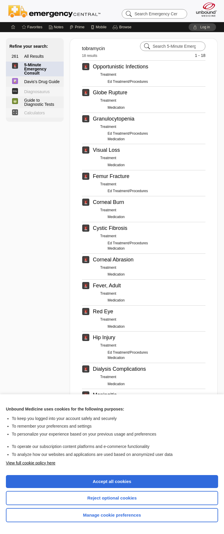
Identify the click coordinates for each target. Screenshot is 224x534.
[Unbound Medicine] (205, 9)
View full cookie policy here (30, 463)
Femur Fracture (111, 176)
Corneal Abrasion (113, 260)
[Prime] (77, 27)
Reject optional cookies (112, 497)
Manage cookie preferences (112, 514)
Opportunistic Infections (120, 67)
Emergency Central (54, 11)
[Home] (13, 27)
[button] (123, 27)
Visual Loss (106, 150)
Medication (116, 108)
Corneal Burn (108, 202)
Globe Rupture (110, 92)
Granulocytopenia (113, 119)
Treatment (108, 74)
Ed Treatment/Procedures (128, 82)
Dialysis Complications (119, 369)
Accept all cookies (112, 481)
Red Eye (103, 311)
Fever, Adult (107, 286)
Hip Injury (104, 337)
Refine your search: (28, 46)
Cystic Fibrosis (110, 228)
